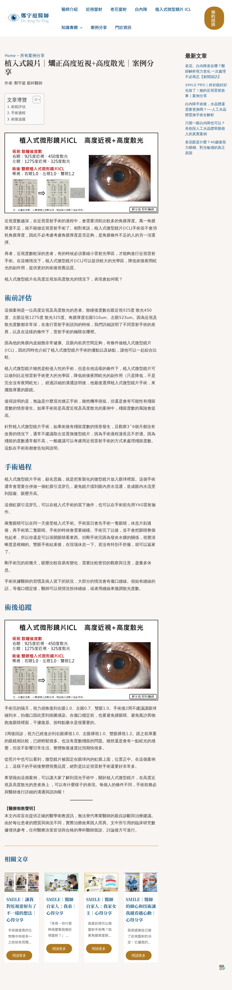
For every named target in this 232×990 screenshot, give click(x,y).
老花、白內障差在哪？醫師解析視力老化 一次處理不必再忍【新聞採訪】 (205, 71)
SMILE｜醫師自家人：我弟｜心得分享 (60, 906)
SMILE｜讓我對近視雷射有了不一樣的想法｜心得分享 (20, 909)
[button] (80, 27)
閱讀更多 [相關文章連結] (20, 955)
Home (10, 55)
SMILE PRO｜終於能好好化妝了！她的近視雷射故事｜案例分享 (206, 90)
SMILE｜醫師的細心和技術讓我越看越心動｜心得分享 (140, 909)
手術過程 (18, 112)
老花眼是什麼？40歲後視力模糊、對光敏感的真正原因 (205, 147)
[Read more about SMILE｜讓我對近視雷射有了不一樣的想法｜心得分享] (22, 881)
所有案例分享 (32, 55)
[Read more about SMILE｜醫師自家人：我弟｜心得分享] (61, 881)
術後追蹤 (18, 118)
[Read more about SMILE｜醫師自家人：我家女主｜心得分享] (101, 881)
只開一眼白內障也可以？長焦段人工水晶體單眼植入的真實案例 (205, 128)
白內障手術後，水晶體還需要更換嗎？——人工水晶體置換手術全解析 (205, 109)
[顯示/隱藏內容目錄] (34, 99)
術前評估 (18, 106)
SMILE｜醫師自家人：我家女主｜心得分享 (100, 909)
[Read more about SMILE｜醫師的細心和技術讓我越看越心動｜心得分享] (141, 881)
